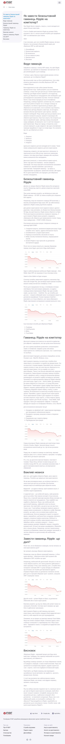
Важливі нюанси (8, 32)
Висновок (6, 39)
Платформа (7, 735)
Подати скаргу (28, 730)
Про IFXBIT (6, 727)
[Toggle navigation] (59, 2)
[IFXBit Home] (7, 2)
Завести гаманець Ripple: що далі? (11, 35)
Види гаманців (7, 21)
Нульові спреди (49, 735)
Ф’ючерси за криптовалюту (52, 733)
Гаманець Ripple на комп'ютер (9, 29)
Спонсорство (7, 733)
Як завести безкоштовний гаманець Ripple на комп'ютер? (11, 16)
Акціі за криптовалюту (51, 727)
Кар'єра (5, 730)
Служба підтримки (29, 727)
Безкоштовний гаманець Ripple (11, 24)
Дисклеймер (27, 733)
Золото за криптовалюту (51, 730)
